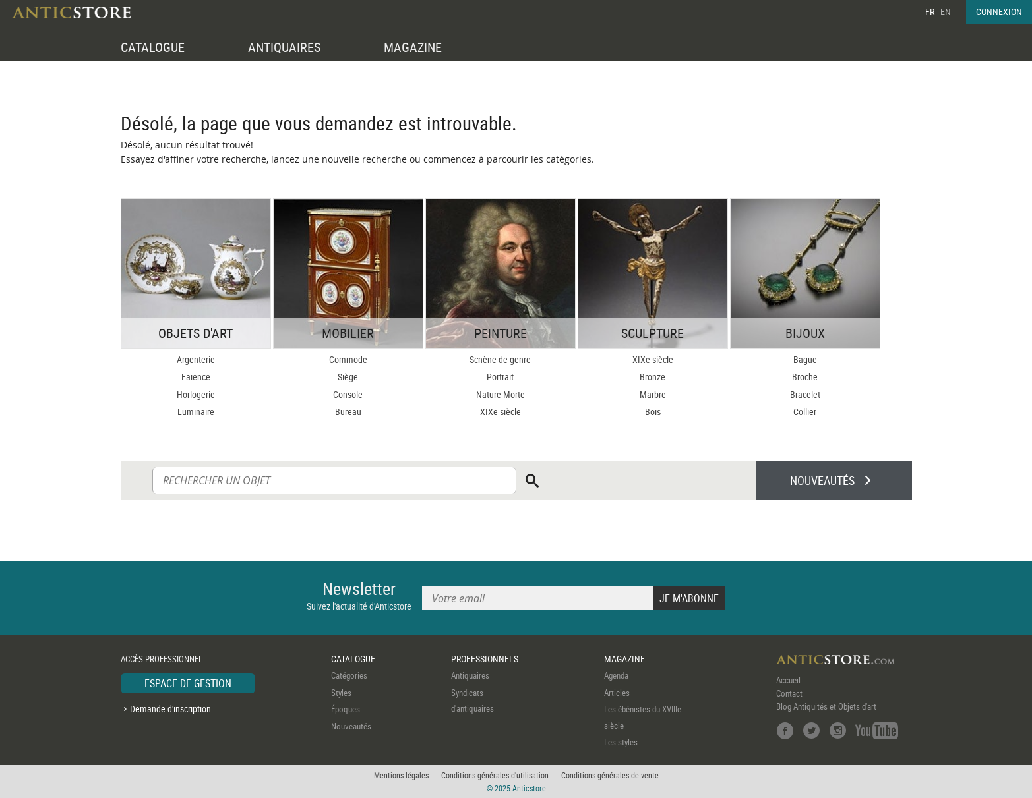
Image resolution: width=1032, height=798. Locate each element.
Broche (805, 376)
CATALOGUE (153, 47)
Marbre (653, 394)
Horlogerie (196, 394)
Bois (653, 411)
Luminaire (195, 411)
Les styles (621, 742)
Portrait (500, 376)
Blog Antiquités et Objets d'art (826, 706)
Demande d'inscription (170, 708)
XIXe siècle (500, 411)
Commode (348, 359)
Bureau (348, 411)
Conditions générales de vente (610, 775)
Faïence (195, 376)
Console (348, 394)
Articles (617, 692)
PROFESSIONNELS (484, 658)
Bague (805, 359)
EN (945, 11)
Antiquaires (470, 675)
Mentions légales (401, 775)
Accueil (788, 680)
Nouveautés (351, 726)
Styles (341, 692)
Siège (348, 376)
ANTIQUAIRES (284, 47)
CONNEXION (999, 11)
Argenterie (196, 359)
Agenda (616, 675)
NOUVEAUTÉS (822, 480)
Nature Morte (500, 394)
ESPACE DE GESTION (187, 683)
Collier (804, 411)
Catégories (349, 675)
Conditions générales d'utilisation (495, 775)
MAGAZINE (413, 47)
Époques (345, 709)
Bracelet (805, 394)
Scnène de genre (500, 359)
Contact (789, 693)
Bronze (652, 376)
